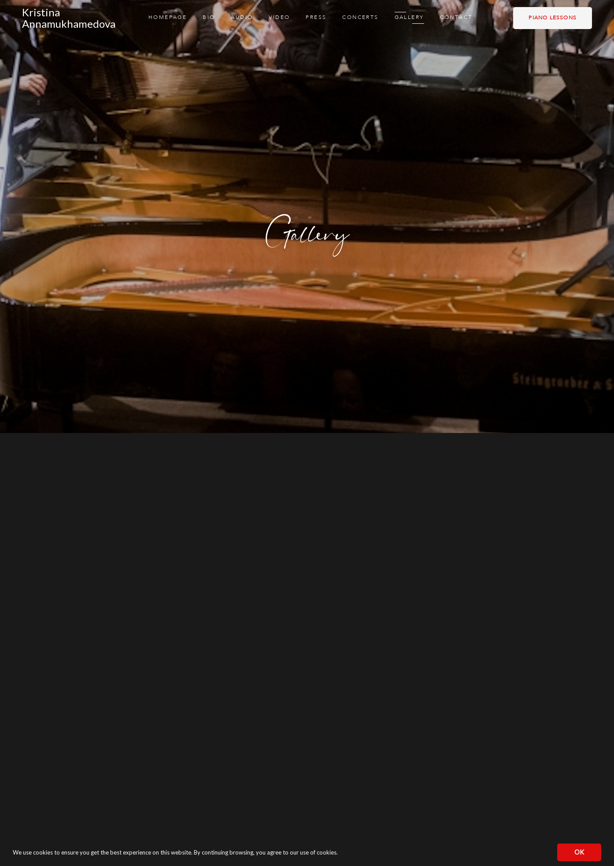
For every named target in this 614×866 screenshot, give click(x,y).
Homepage (167, 17)
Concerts (360, 17)
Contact (456, 17)
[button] (340, 853)
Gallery (409, 17)
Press (316, 17)
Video (279, 17)
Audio (242, 17)
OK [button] (579, 852)
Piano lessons (553, 18)
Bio (209, 17)
